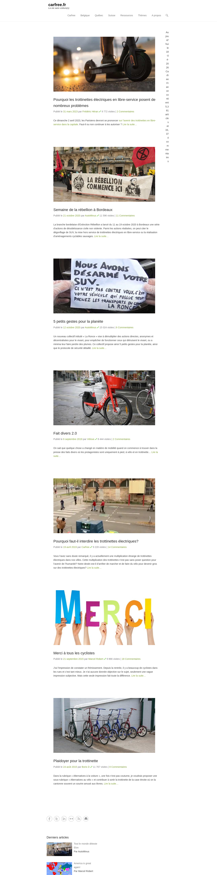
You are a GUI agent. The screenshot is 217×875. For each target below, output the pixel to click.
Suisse (111, 15)
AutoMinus (90, 215)
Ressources (126, 15)
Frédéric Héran (90, 111)
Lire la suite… (130, 124)
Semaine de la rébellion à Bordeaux (83, 210)
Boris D (86, 767)
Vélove (90, 439)
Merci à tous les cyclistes (74, 653)
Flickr (71, 819)
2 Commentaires (125, 111)
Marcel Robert (95, 659)
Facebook (49, 819)
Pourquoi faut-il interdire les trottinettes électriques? (95, 541)
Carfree (71, 15)
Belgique (85, 15)
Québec (99, 15)
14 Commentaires (117, 547)
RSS (78, 819)
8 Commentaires (118, 767)
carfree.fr (57, 4)
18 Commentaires (131, 659)
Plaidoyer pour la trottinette (75, 761)
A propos (156, 15)
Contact (86, 819)
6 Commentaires (124, 327)
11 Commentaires (125, 215)
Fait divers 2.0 (65, 433)
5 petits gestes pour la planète (78, 321)
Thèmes (142, 15)
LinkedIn (64, 819)
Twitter (57, 819)
